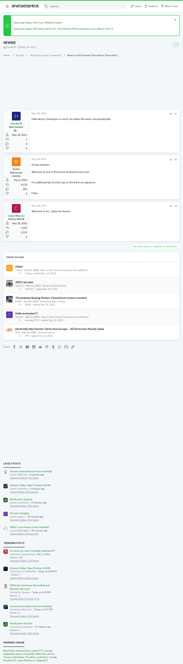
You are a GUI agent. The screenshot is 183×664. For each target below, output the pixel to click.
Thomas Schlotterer (135, 413)
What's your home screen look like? (151, 283)
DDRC (19, 301)
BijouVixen (130, 406)
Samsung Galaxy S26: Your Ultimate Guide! (38, 22)
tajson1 (141, 410)
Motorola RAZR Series (54, 285)
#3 (118, 206)
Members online (135, 398)
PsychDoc (152, 413)
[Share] (112, 114)
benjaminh (130, 410)
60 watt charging (141, 269)
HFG (18, 332)
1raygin (174, 413)
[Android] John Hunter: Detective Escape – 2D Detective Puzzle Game (60, 328)
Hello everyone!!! (27, 313)
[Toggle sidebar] (175, 45)
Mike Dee (163, 410)
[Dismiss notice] (174, 20)
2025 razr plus (24, 282)
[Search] (85, 6)
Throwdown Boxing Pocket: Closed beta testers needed (51, 297)
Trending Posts (135, 299)
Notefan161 (131, 416)
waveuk (170, 406)
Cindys (19, 270)
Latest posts (133, 219)
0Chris (172, 410)
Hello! (19, 266)
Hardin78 (11, 47)
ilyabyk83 (151, 410)
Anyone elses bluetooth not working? (153, 227)
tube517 (20, 285)
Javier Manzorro (147, 416)
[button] (7, 6)
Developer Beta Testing (52, 301)
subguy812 (163, 416)
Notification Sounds (143, 255)
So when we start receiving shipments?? (154, 306)
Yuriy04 (20, 316)
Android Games (46, 332)
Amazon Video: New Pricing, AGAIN (152, 241)
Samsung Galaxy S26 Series (146, 234)
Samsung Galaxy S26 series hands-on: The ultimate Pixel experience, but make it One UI (63, 28)
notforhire (164, 413)
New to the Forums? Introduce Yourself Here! (64, 270)
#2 (118, 159)
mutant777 (159, 406)
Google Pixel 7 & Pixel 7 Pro (146, 355)
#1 (118, 113)
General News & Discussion (146, 248)
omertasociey (144, 406)
